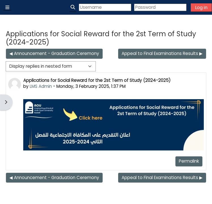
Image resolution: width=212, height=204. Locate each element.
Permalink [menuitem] (189, 161)
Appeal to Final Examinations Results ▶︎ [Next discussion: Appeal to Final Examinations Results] (162, 53)
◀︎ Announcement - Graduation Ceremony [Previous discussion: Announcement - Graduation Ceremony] (54, 53)
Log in (201, 7)
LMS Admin (41, 86)
